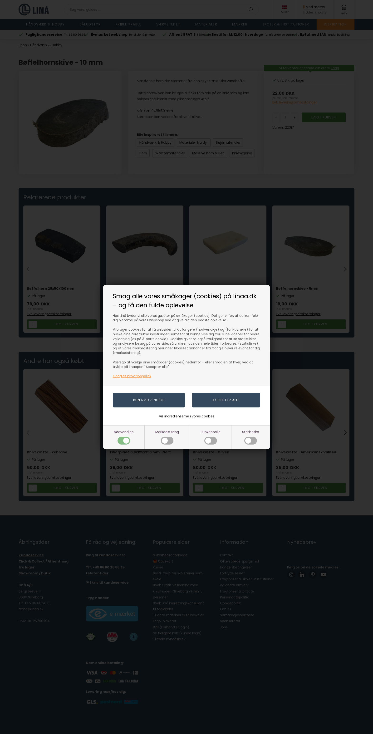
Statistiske (250, 437)
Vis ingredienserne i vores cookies (186, 416)
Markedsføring (167, 437)
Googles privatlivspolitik (132, 376)
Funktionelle (211, 437)
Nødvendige (124, 437)
